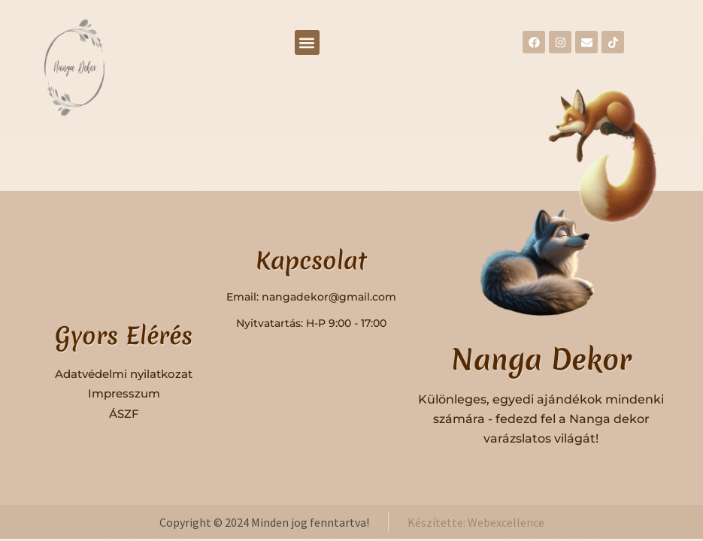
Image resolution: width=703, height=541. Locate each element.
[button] (307, 42)
